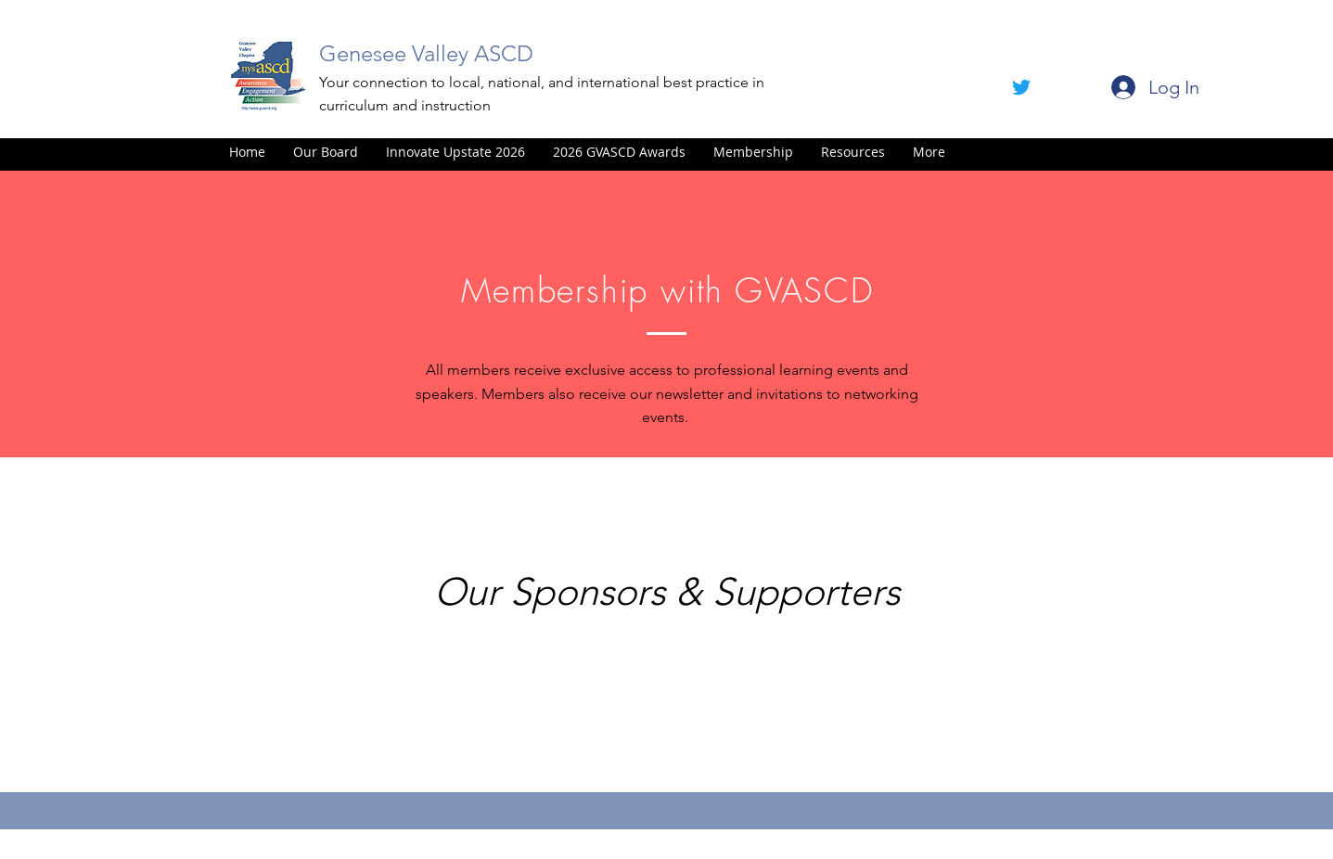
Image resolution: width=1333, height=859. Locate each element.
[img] (299, 695)
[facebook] (1021, 87)
